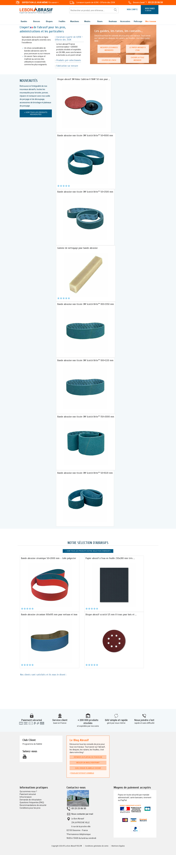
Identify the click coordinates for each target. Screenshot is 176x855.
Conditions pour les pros (30, 808)
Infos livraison (26, 797)
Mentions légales (118, 846)
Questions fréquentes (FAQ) (32, 802)
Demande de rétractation (31, 800)
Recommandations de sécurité (33, 805)
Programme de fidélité (32, 744)
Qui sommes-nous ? (28, 791)
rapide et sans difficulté (144, 723)
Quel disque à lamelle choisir (88, 768)
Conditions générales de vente (96, 846)
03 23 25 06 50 (155, 2)
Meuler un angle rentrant (88, 763)
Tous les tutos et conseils (82, 773)
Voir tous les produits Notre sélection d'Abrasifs (89, 551)
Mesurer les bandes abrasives (109, 49)
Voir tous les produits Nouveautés (36, 113)
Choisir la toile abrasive (137, 59)
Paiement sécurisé (31, 720)
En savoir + (53, 2)
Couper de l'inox (109, 60)
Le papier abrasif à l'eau (137, 49)
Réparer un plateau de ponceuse (88, 757)
